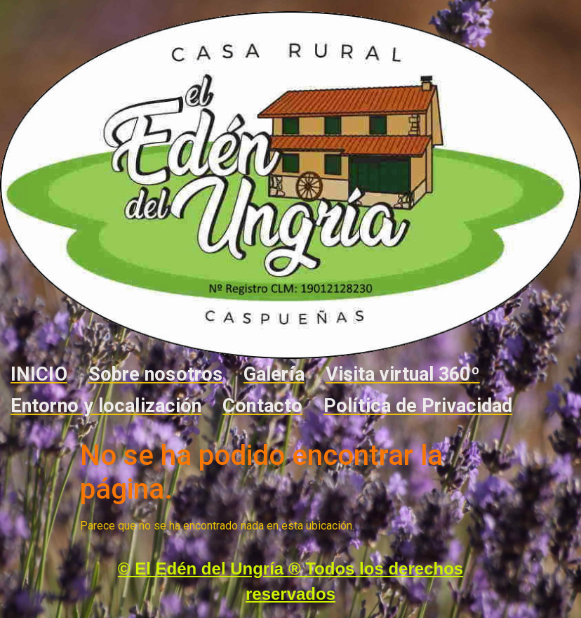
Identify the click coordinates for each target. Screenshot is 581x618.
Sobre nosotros (155, 374)
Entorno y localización (106, 406)
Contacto (262, 406)
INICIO (39, 374)
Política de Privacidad (417, 406)
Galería (274, 374)
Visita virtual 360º (403, 374)
